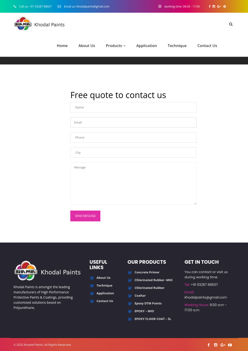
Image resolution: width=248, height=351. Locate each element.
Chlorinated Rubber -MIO (153, 280)
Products (116, 45)
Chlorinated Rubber (149, 288)
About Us (87, 45)
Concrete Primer (146, 272)
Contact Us (207, 45)
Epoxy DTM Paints (147, 303)
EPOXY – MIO (144, 311)
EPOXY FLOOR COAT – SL (152, 319)
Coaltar (140, 295)
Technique (177, 45)
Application (146, 45)
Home (62, 45)
